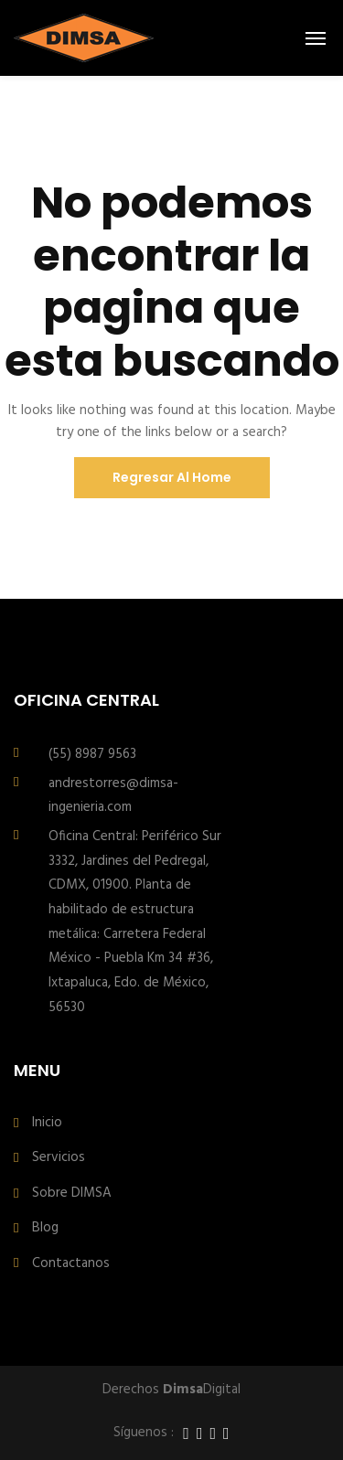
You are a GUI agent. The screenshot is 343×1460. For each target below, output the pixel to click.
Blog (45, 1228)
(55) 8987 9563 (92, 754)
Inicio (47, 1123)
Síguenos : (143, 1433)
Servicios (58, 1157)
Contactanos (71, 1263)
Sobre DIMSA (72, 1193)
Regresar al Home (172, 477)
